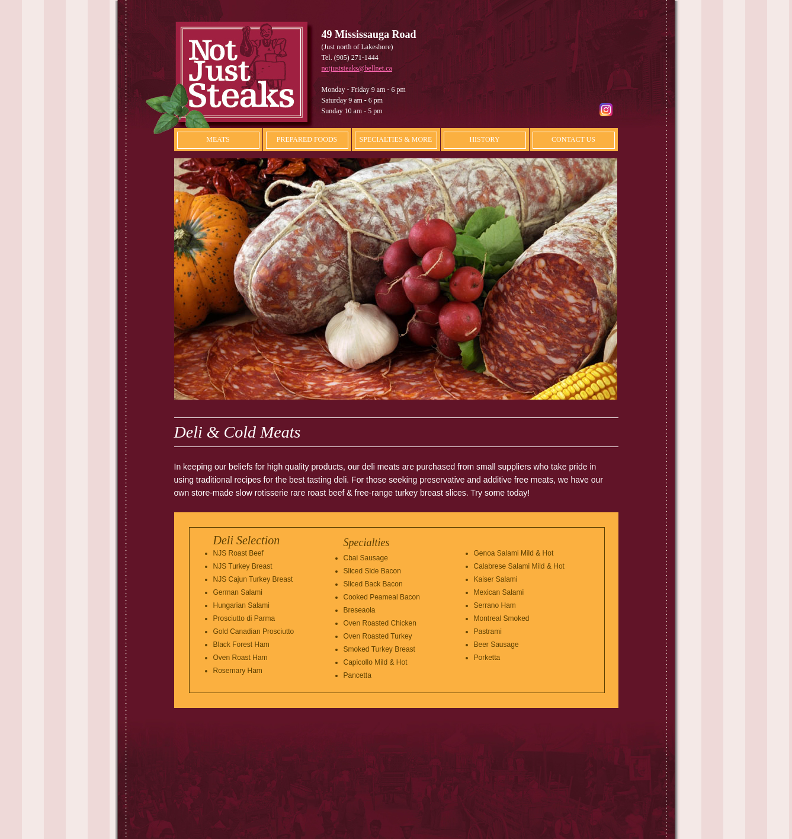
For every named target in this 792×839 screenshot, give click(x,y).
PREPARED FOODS (307, 139)
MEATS (217, 139)
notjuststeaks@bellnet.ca (357, 68)
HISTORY (484, 139)
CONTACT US (573, 139)
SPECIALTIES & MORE (396, 139)
